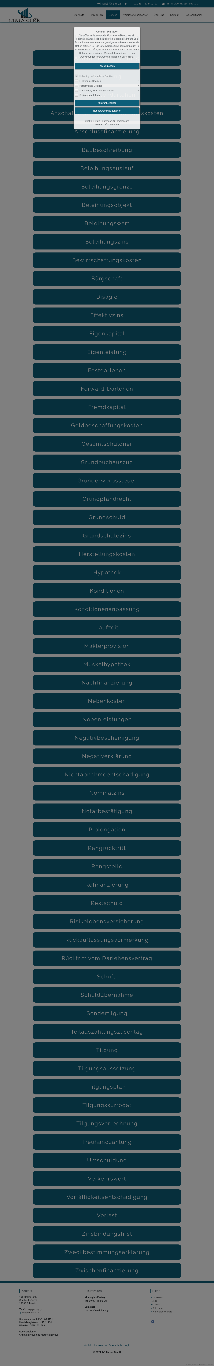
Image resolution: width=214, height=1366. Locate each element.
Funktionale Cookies (90, 81)
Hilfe (130, 56)
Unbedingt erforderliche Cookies (96, 76)
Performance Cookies (91, 85)
